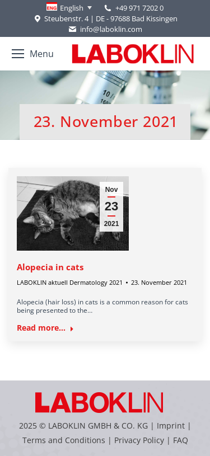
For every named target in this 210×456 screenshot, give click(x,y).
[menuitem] (69, 8)
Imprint (171, 425)
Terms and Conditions (65, 440)
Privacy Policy (139, 440)
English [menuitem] (71, 8)
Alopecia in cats (50, 266)
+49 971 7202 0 (139, 8)
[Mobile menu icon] (32, 54)
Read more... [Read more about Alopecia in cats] (45, 328)
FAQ (180, 440)
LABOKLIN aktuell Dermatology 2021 (70, 282)
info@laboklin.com (105, 29)
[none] (69, 7)
